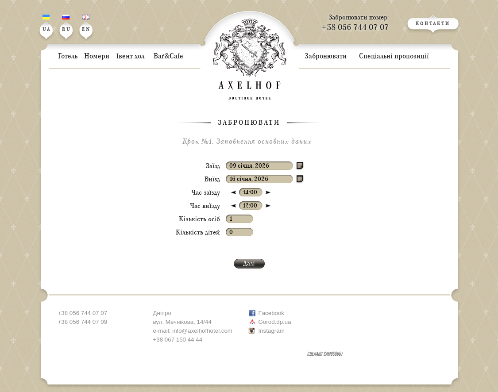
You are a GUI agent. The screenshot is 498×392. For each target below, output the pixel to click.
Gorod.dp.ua (275, 322)
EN (86, 23)
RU (66, 23)
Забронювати (249, 123)
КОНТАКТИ (433, 24)
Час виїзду (205, 206)
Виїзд (212, 179)
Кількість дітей (198, 232)
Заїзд (213, 166)
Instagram (272, 330)
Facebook (272, 313)
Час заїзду (205, 192)
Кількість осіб (199, 219)
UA (46, 23)
